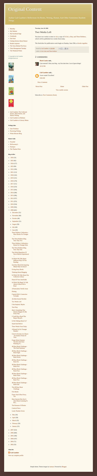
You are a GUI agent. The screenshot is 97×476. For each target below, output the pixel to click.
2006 (12, 433)
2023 (12, 166)
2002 (12, 444)
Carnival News (16, 408)
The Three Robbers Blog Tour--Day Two (19, 239)
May (13, 414)
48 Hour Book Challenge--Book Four (19, 370)
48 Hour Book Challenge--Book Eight (19, 352)
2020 (12, 175)
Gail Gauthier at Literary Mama (19, 120)
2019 (12, 178)
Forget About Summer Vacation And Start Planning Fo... (18, 341)
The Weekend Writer (16, 51)
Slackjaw (12, 147)
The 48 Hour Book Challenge (17, 388)
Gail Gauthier (44, 72)
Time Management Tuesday (18, 48)
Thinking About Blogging (19, 272)
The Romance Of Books (19, 405)
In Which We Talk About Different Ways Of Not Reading (19, 260)
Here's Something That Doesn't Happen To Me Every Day (19, 311)
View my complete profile (15, 455)
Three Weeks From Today (19, 326)
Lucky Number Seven (18, 411)
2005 (12, 436)
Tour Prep (15, 307)
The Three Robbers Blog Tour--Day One (19, 248)
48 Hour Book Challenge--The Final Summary (19, 347)
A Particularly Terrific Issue (20, 289)
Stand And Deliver (17, 324)
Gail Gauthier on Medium (17, 118)
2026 (12, 157)
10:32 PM (43, 66)
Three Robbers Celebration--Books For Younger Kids (20, 244)
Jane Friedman (14, 128)
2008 (12, 210)
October (14, 218)
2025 (12, 160)
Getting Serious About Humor (18, 41)
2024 (12, 163)
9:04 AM (42, 78)
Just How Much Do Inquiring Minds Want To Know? (20, 265)
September (15, 221)
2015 (12, 190)
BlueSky (12, 29)
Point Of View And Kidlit (19, 279)
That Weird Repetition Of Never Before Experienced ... (20, 254)
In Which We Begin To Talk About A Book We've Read (20, 284)
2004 (12, 438)
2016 (12, 187)
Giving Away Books (18, 269)
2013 (12, 195)
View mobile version (62, 90)
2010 (12, 204)
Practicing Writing (15, 131)
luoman (52, 466)
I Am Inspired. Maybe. (18, 304)
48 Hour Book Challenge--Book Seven (19, 356)
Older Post (85, 86)
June (13, 230)
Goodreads (13, 36)
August (14, 224)
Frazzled (12, 142)
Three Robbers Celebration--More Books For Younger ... (20, 234)
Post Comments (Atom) (50, 95)
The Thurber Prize (15, 149)
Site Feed (13, 38)
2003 (12, 441)
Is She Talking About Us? (19, 321)
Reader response (15, 43)
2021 (12, 172)
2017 (12, 184)
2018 (12, 181)
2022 (12, 169)
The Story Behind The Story (18, 46)
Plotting (14, 291)
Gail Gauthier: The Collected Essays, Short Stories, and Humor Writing (18, 113)
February (15, 423)
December (15, 212)
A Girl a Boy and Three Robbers (48, 51)
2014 (12, 192)
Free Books (15, 392)
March (14, 420)
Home (62, 86)
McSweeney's (14, 144)
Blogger (64, 466)
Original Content (25, 9)
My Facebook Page (15, 33)
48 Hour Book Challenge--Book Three (19, 374)
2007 (12, 430)
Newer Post (39, 86)
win (56, 36)
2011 (12, 201)
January (14, 426)
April (14, 417)
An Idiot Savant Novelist (19, 299)
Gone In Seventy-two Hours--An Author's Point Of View (20, 335)
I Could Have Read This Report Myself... (19, 317)
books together (82, 43)
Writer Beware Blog (16, 133)
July (13, 227)
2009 (12, 207)
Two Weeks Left (16, 301)
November (15, 215)
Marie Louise (44, 60)
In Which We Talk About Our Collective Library (20, 276)
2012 (12, 198)
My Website (13, 31)
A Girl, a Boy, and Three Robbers (75, 36)
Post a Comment (42, 82)
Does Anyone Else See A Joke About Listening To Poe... (20, 400)
